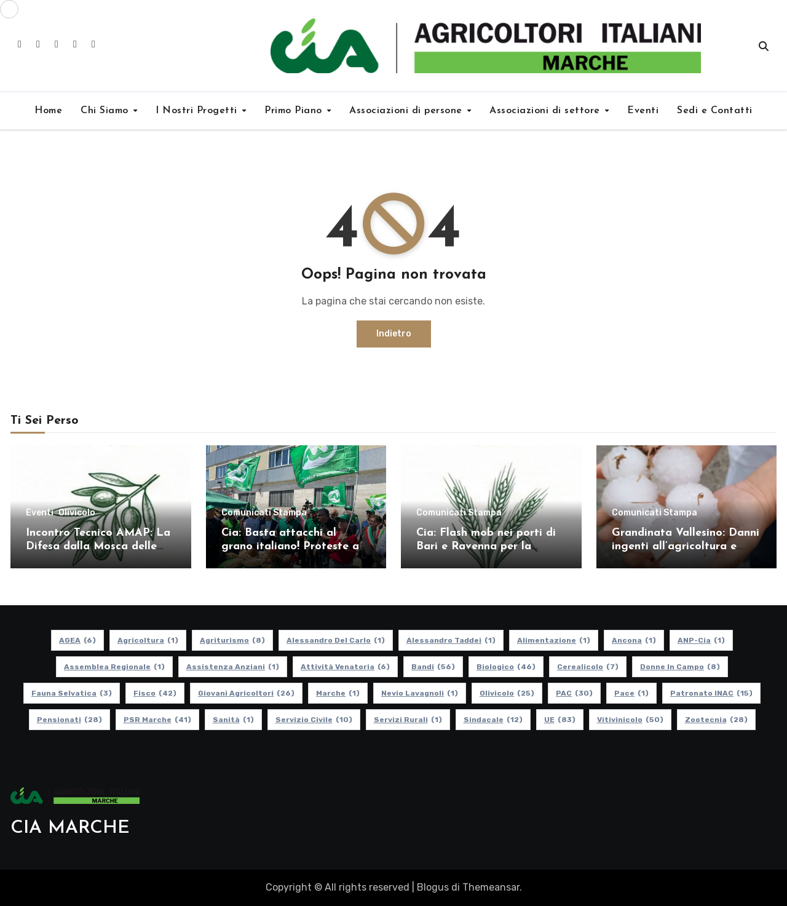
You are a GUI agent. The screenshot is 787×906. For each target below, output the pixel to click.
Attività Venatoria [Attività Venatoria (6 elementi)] (345, 667)
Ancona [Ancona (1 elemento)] (634, 640)
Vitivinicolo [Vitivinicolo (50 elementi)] (630, 719)
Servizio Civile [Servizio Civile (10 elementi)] (313, 719)
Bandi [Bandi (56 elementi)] (433, 667)
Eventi (642, 111)
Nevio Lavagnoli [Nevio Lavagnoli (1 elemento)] (419, 693)
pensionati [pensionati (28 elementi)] (69, 719)
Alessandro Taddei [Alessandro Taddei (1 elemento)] (451, 640)
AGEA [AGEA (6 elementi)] (77, 640)
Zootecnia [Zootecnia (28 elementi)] (716, 719)
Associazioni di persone (407, 111)
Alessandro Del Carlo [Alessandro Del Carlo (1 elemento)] (336, 640)
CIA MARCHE (70, 828)
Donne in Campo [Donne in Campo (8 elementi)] (680, 667)
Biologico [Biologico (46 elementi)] (506, 667)
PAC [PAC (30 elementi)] (574, 693)
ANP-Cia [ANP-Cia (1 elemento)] (701, 640)
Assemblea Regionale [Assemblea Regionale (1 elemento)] (114, 667)
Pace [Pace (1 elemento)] (631, 693)
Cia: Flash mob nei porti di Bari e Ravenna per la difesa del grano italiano (486, 546)
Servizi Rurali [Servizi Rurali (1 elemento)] (408, 719)
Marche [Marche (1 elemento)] (338, 693)
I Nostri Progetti (198, 111)
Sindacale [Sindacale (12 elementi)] (493, 719)
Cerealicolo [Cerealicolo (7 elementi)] (588, 667)
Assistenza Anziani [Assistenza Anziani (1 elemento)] (232, 667)
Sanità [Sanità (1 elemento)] (233, 719)
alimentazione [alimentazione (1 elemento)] (553, 640)
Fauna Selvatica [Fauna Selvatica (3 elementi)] (71, 693)
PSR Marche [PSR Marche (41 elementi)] (157, 719)
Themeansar (491, 887)
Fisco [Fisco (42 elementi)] (154, 693)
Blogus (433, 887)
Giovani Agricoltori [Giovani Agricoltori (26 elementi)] (246, 693)
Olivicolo (76, 513)
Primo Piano (294, 111)
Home (48, 111)
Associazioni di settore (546, 111)
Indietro (393, 333)
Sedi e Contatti (715, 111)
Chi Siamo (106, 111)
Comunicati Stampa (264, 513)
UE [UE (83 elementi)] (559, 719)
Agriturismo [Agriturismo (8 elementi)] (232, 640)
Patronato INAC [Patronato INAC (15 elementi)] (711, 693)
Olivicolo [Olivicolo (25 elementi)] (507, 693)
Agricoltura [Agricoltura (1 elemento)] (147, 640)
